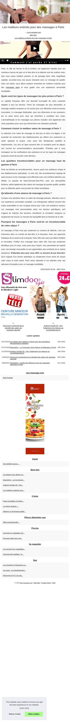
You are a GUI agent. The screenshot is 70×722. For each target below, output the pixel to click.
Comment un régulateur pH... (14, 533)
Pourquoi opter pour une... (12, 538)
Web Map (37, 583)
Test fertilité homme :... (11, 464)
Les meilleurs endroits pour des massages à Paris (33, 38)
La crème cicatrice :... (11, 506)
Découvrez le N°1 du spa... (13, 575)
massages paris (13, 87)
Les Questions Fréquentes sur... (15, 565)
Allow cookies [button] (33, 714)
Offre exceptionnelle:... (11, 522)
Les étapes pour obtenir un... (13, 475)
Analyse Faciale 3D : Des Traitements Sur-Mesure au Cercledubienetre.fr (53, 328)
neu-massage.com (34, 32)
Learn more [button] (24, 708)
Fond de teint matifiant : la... (13, 554)
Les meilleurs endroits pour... (13, 490)
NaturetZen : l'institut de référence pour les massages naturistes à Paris (30, 364)
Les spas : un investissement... (14, 570)
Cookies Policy (46, 583)
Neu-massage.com (26, 583)
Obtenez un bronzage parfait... (14, 511)
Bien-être (33, 35)
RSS (53, 583)
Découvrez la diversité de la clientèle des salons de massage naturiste (13, 328)
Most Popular (8, 378)
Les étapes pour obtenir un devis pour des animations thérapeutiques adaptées (30, 342)
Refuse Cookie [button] (15, 714)
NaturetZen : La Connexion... (13, 480)
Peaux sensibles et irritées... (13, 501)
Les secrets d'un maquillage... (14, 549)
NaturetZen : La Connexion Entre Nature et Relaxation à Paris (33, 347)
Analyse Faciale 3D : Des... (13, 485)
